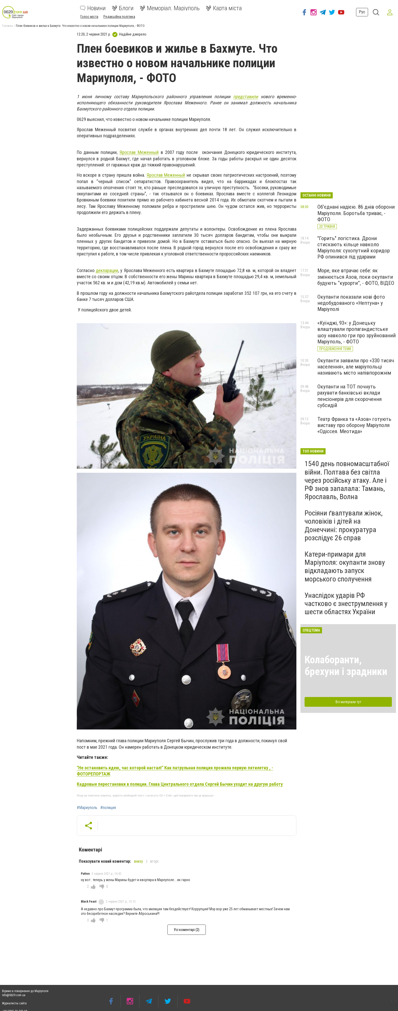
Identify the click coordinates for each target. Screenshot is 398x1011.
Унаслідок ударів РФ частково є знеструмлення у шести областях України (346, 603)
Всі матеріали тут (348, 702)
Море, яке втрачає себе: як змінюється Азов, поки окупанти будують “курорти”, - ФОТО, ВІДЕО (355, 276)
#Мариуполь (87, 807)
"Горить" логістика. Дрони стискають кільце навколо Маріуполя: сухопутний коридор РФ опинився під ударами (353, 247)
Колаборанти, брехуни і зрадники (346, 666)
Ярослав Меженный (139, 152)
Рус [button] (361, 11)
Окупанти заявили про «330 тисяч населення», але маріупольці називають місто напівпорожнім (355, 366)
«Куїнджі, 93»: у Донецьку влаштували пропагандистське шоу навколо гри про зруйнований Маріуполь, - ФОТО (356, 332)
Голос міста (89, 17)
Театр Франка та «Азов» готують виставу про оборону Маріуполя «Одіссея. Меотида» (354, 425)
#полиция (108, 807)
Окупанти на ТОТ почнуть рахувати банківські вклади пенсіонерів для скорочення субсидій (349, 396)
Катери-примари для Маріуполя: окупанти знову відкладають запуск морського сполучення (345, 566)
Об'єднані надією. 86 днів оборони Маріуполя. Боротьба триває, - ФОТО (356, 213)
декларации (107, 270)
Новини (93, 8)
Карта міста (224, 8)
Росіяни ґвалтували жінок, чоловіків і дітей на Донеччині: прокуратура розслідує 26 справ (344, 525)
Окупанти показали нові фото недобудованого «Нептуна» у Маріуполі (351, 303)
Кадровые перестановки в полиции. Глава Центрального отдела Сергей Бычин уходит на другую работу (180, 784)
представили (245, 96)
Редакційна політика (119, 17)
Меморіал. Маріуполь (170, 8)
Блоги (123, 8)
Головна (7, 26)
